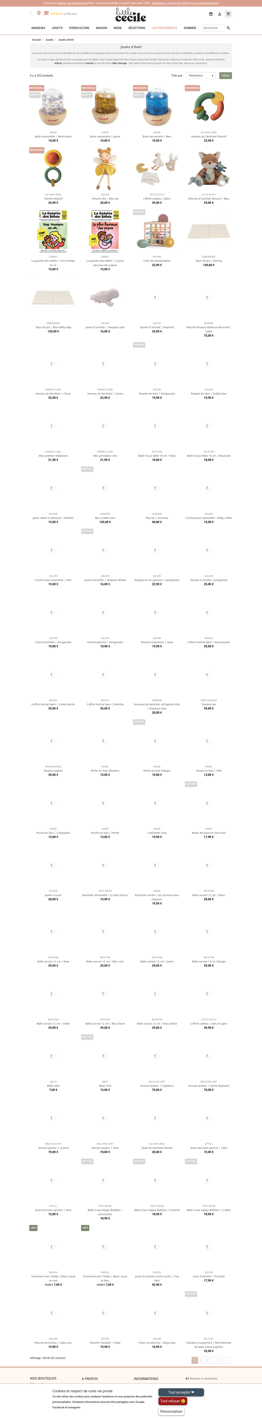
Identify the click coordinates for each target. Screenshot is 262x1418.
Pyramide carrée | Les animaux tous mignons (157, 895)
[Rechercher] (213, 28)
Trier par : (177, 75)
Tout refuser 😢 (172, 1401)
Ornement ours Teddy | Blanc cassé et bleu (105, 1276)
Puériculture (79, 28)
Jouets (57, 28)
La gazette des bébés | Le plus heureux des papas (105, 261)
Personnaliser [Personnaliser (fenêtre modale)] (171, 1411)
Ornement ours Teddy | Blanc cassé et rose (53, 1276)
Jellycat (58, 63)
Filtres (226, 75)
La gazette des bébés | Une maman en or (53, 261)
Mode (118, 28)
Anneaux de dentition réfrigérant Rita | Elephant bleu (157, 704)
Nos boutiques (43, 1378)
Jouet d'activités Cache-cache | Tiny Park (157, 1276)
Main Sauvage (119, 63)
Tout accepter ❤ (181, 1392)
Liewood (89, 63)
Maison (101, 28)
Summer (190, 28)
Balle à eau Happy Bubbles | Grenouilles (105, 1210)
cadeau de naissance (70, 3)
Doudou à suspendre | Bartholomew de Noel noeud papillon (208, 1343)
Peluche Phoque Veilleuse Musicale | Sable (208, 327)
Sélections (136, 28)
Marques (38, 28)
